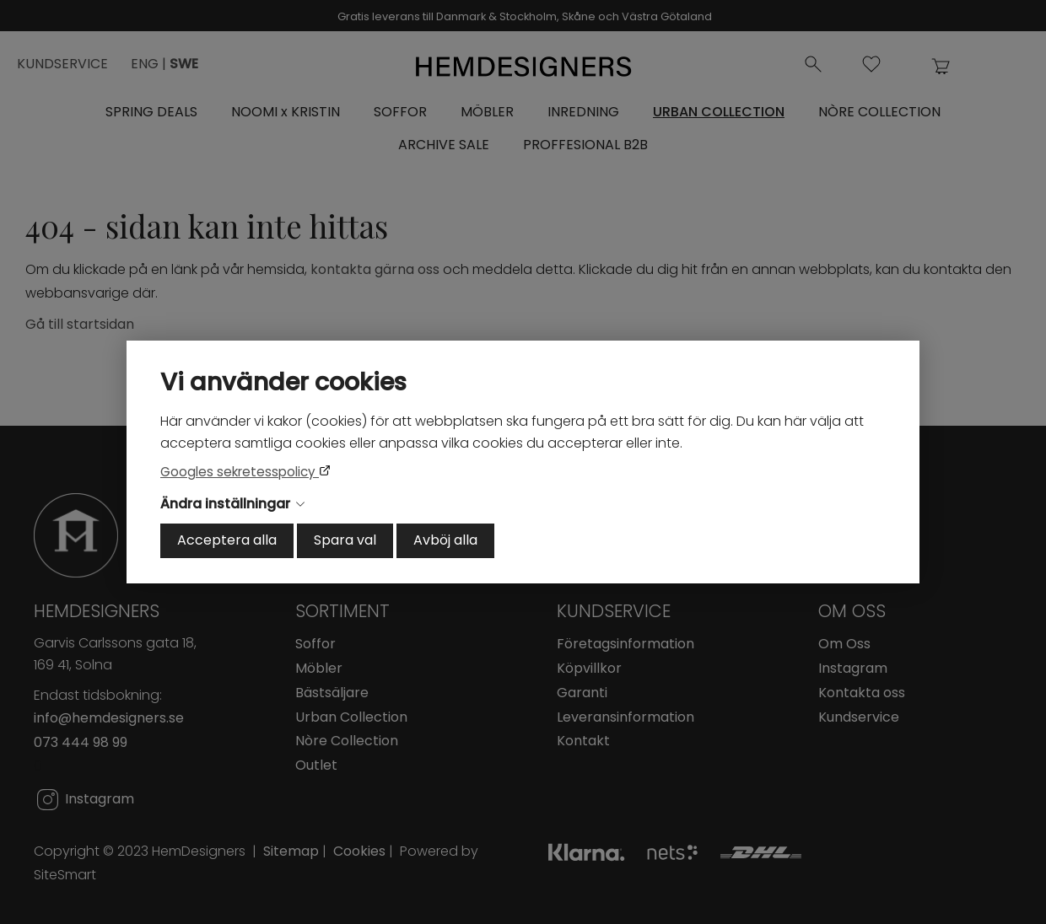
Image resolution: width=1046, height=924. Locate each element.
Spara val (345, 540)
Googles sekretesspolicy (239, 472)
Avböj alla (445, 540)
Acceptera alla (227, 540)
